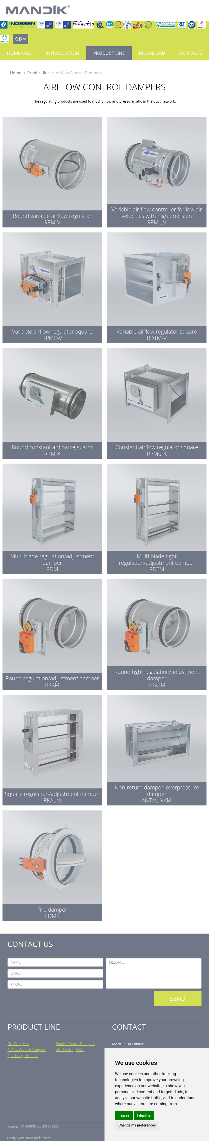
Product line (109, 53)
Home (15, 73)
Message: (117, 962)
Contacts (190, 53)
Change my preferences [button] (137, 1125)
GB (18, 38)
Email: (16, 973)
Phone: (17, 984)
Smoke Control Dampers (75, 1043)
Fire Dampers (18, 1043)
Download (152, 53)
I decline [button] (143, 1115)
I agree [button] (123, 1115)
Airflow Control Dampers (27, 1049)
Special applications (23, 1055)
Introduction (62, 53)
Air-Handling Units (70, 1049)
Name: (16, 962)
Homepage (19, 53)
